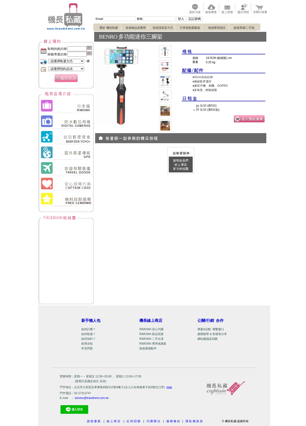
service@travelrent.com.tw (92, 398)
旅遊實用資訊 (218, 27)
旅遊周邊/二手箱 (245, 27)
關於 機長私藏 (110, 27)
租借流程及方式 (164, 27)
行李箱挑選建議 (191, 27)
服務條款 (173, 421)
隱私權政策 (195, 421)
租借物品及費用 (137, 27)
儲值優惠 (94, 421)
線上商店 (114, 421)
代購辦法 (154, 421)
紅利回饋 (134, 421)
